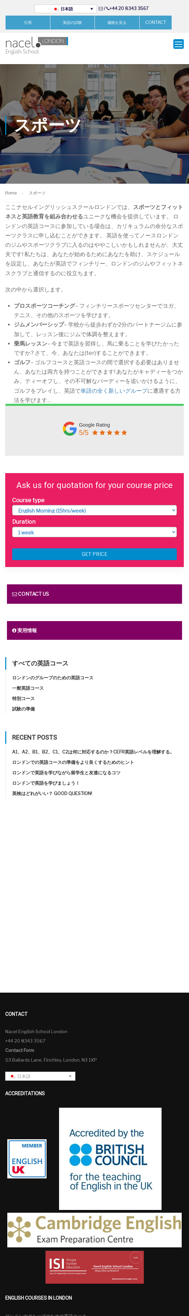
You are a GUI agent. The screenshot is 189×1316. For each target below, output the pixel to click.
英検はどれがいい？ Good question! (52, 785)
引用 (28, 22)
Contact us (30, 586)
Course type (28, 493)
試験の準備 (23, 701)
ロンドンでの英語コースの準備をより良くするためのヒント (73, 754)
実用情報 (24, 623)
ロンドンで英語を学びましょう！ (46, 775)
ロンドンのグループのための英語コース (52, 670)
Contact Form (19, 1043)
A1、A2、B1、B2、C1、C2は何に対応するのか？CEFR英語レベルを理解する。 (93, 744)
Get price (94, 546)
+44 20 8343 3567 (128, 8)
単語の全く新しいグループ (114, 383)
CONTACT (155, 22)
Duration (23, 514)
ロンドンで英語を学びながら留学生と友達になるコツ (66, 765)
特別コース (23, 691)
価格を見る (116, 22)
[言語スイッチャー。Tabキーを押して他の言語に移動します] (65, 9)
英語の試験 (72, 22)
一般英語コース (28, 680)
